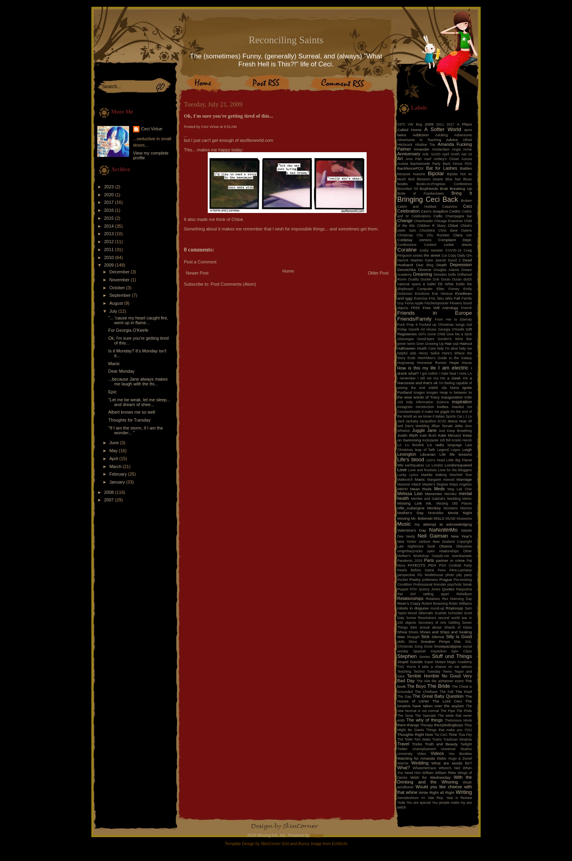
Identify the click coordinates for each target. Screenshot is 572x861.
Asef (427, 159)
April (114, 458)
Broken (466, 201)
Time (452, 734)
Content (430, 245)
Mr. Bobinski (422, 518)
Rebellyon (464, 594)
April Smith (451, 154)
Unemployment (424, 749)
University (405, 754)
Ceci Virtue (151, 128)
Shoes (413, 632)
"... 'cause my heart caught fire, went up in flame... (138, 320)
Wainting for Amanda (416, 758)
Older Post (378, 273)
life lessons (461, 454)
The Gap (404, 696)
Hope (454, 362)
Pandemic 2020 (409, 561)
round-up (437, 608)
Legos (455, 450)
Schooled (455, 613)
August (116, 303)
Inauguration (452, 397)
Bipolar (436, 173)
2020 (109, 194)
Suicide (416, 662)
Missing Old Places (454, 503)
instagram (405, 407)
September (120, 295)
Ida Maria (450, 388)
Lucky (401, 475)
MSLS (439, 518)
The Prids (464, 711)
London (437, 465)
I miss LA (464, 373)
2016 (109, 210)
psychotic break (459, 584)
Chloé (453, 225)
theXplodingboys (448, 725)
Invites (442, 406)
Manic (114, 363)
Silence (437, 637)
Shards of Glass (458, 627)
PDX (432, 565)
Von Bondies (460, 754)
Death (441, 265)
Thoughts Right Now (415, 734)
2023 (109, 186)
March (116, 466)
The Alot (423, 681)
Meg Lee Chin (459, 489)
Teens (447, 671)
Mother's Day (410, 513)
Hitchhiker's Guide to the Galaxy (444, 358)
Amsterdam (441, 149)
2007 (109, 499)
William (427, 773)
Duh (436, 279)
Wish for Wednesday (430, 777)
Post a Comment (200, 261)
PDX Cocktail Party (455, 565)
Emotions (422, 294)
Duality (413, 279)
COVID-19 (453, 250)
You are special (418, 803)
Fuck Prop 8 (407, 325)
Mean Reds (420, 489)
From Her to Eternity (453, 319)
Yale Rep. (435, 798)
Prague (445, 579)
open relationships (443, 551)
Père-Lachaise (460, 570)
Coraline (407, 250)
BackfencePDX (410, 168)
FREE (415, 308)
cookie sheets (458, 245)
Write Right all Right (436, 792)
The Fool (463, 691)
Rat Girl (406, 594)
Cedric (455, 211)
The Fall (446, 692)
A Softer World (442, 129)
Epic (112, 391)
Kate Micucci (449, 435)
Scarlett (440, 613)
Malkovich (405, 480)
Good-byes (425, 339)
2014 (109, 226)
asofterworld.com (256, 140)
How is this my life (416, 368)
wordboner (405, 787)
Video (421, 754)
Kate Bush (428, 435)
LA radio (435, 445)
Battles (466, 168)
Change (405, 220)
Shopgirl (413, 637)
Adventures (463, 135)
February (118, 474)
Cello (438, 216)
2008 (109, 492)
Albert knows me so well (131, 412)
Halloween (406, 348)
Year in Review (459, 798)
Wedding (419, 762)
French (466, 308)
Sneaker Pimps (435, 641)
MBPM (402, 489)
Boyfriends (429, 188)
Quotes (448, 589)
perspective (406, 575)
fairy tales (445, 298)
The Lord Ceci (447, 701)
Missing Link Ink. (414, 503)
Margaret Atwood (440, 480)
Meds (439, 488)
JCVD (441, 421)
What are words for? (451, 763)
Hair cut (451, 343)
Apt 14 (466, 154)
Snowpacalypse (448, 646)
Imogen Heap (437, 393)
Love (402, 469)
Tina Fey (465, 735)
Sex (413, 627)
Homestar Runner (431, 363)
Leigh (467, 449)
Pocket (402, 580)
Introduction (425, 407)
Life (442, 454)
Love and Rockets (422, 470)
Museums (464, 518)
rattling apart (436, 594)
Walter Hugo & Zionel (454, 758)
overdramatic (462, 556)
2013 (109, 233)
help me (465, 348)
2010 (109, 257)
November (120, 279)
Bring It (461, 193)
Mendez (450, 494)
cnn (469, 235)
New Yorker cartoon (414, 542)
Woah (467, 782)
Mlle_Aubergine (411, 508)
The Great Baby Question (438, 696)
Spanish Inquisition (429, 651)
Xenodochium (408, 798)
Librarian (427, 454)
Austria (402, 164)
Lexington (406, 454)
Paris (429, 560)
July (113, 311)
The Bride (438, 686)
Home (288, 271)
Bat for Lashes (441, 168)
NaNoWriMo (443, 530)
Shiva (402, 632)
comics (425, 240)
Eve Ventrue (442, 294)
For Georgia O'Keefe (128, 330)
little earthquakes (410, 465)
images (419, 393)
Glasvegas (405, 339)
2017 (109, 202)
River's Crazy (409, 603)
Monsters (450, 508)
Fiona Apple (414, 303)
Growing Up (434, 344)
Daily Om (464, 255)
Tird (400, 739)
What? (403, 767)
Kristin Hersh (462, 440)
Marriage (464, 479)
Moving (403, 518)
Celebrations (421, 216)
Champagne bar (458, 216)
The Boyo (416, 686)
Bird (411, 179)
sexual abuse (430, 627)
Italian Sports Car (448, 416)
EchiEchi (339, 844)
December (120, 271)
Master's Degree (435, 484)
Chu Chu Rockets (433, 235)
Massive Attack (409, 484)
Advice (452, 139)
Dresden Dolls (445, 275)
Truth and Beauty (441, 744)
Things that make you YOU (449, 730)
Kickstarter (430, 440)
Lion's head (435, 460)
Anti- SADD (431, 154)
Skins (412, 642)
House (467, 363)
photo (449, 575)
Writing (464, 792)
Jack (400, 421)
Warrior (403, 763)
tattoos (467, 667)
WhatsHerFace (424, 768)
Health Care (426, 348)
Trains (437, 739)
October (117, 287)
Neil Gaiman (432, 536)
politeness (430, 580)
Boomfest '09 (407, 189)
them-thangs (408, 725)
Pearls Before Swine (415, 570)
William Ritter (445, 773)
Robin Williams (460, 604)
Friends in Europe (434, 313)
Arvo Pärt (414, 159)
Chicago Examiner (448, 221)
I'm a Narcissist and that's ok (434, 380)
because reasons (411, 174)
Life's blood (410, 459)
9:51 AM (230, 127)
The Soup (405, 716)
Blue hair (452, 179)
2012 (109, 241)
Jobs (458, 426)
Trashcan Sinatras (457, 739)
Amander (421, 149)
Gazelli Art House (422, 329)
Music (404, 524)
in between (458, 393)
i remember (406, 378)
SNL (457, 641)
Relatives (433, 599)
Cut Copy (449, 255)
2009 (109, 265)
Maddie (427, 475)
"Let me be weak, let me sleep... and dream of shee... (139, 402)
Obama (445, 546)
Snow (428, 646)
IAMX (433, 387)
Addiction (421, 135)
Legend (442, 450)
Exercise (420, 298)
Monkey (434, 508)
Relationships (410, 598)
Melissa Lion (410, 493)
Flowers (456, 303)
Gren (420, 344)
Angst (456, 149)
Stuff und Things (452, 656)
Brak (444, 188)
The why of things (424, 720)
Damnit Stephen (410, 260)
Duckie (426, 279)
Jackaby (412, 421)
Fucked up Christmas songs (442, 325)
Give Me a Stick (459, 334)
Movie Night (460, 513)
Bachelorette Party (425, 164)
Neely (410, 536)
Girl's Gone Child (431, 334)
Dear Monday (121, 371)
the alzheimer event (448, 681)
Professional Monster (429, 584)
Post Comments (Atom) (233, 284)
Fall (457, 298)
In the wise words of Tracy (434, 394)
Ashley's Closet (446, 159)
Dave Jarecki (435, 260)
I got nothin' (429, 373)
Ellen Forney (448, 289)
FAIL (432, 298)
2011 (109, 249)
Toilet (408, 739)
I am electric (453, 368)
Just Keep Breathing (455, 431)
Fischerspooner (437, 303)
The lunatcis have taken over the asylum (434, 703)
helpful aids (406, 353)
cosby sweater (431, 250)
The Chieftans (426, 692)
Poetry (415, 579)
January (117, 482)
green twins (406, 344)
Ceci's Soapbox (434, 211)
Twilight (466, 744)
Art (400, 158)
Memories (433, 493)
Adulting (441, 135)
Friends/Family (414, 319)
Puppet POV (407, 589)
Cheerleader (423, 221)
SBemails (425, 613)
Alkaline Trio (425, 145)
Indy (409, 402)
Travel (403, 743)
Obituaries (464, 546)
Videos (437, 753)
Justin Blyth (407, 435)
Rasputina (464, 589)
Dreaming (422, 274)
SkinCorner (270, 844)
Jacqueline (427, 421)
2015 (109, 218)
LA (399, 445)
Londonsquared (458, 465)
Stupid (402, 662)
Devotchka (406, 269)
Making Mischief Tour (453, 475)
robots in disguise (413, 608)
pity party (464, 575)
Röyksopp (454, 608)
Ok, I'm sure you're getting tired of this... (228, 116)
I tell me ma (427, 378)
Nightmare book (421, 546)
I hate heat (447, 373)
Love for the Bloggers (455, 470)
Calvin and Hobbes (417, 207)
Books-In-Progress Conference (444, 184)
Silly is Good (459, 636)
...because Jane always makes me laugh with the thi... (138, 381)
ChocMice (427, 230)
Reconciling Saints (286, 40)
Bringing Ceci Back (427, 199)
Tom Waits (422, 739)
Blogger (317, 835)
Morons (466, 508)
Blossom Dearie (430, 179)
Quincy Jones (430, 589)
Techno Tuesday (427, 671)
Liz (427, 465)
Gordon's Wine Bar (455, 339)
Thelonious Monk (458, 720)
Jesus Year (457, 421)
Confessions (406, 245)
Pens (442, 570)
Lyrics (413, 475)
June (114, 442)
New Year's (461, 536)
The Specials (425, 716)
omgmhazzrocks (410, 551)
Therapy (426, 725)
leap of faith (425, 450)
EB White (446, 284)
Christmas (405, 235)
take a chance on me (440, 667)
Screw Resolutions (421, 618)
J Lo (468, 416)
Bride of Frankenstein (420, 193)
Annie (467, 149)
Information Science (432, 402)
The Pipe (448, 711)
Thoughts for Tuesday (129, 420)
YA (423, 798)
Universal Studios (456, 749)
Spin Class (461, 651)
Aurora (467, 159)
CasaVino (449, 207)
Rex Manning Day (457, 599)
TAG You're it (408, 667)
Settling (454, 623)
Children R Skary (431, 226)
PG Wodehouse (430, 575)
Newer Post (197, 273)
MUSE (451, 518)
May (114, 450)
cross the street (426, 255)
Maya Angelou (460, 484)
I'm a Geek (450, 378)
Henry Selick (429, 353)
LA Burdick (414, 445)
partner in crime (450, 560)
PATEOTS (417, 565)
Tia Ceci (441, 735)
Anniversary (408, 153)
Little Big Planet (459, 460)
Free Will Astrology (440, 308)
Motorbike (436, 513)
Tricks (417, 744)
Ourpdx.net (440, 556)
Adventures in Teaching (419, 140)
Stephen (407, 656)
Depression (461, 264)
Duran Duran (451, 279)
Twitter (402, 749)
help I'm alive (447, 348)
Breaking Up (461, 188)
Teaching (404, 671)
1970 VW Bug (409, 124)
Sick (425, 636)
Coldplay (404, 240)
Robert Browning (434, 604)
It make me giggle (435, 412)
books (402, 184)
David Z (454, 260)
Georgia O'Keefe (451, 329)
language (455, 445)
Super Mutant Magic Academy (448, 662)
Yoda (401, 803)
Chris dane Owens (455, 230)
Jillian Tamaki (441, 426)
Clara (458, 235)
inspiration (462, 401)
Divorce (424, 269)
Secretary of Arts (432, 623)
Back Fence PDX (457, 164)
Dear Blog (424, 265)
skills (401, 642)
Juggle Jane (424, 430)
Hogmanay (405, 363)
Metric (467, 499)
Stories (424, 657)
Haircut (466, 343)
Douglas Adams (447, 270)
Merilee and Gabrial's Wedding (436, 499)
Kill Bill (445, 440)
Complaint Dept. (455, 240)
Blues (467, 179)
